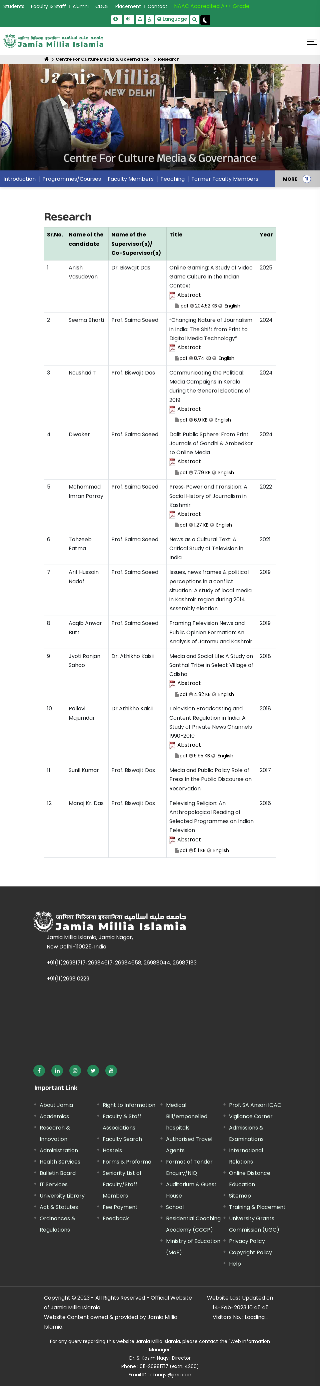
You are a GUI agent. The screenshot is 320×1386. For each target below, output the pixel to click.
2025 (266, 267)
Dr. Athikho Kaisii (132, 656)
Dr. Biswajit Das (130, 267)
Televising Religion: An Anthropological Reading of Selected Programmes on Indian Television (211, 827)
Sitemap (240, 1196)
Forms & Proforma (127, 1162)
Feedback (116, 1218)
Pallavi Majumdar (82, 713)
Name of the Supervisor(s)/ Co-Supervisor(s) (136, 243)
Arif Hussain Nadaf (84, 576)
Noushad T (82, 373)
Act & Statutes (59, 1207)
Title (175, 234)
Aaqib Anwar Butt (85, 627)
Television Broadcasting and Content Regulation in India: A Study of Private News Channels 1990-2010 (211, 732)
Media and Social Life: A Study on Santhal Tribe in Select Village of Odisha (211, 675)
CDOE (102, 6)
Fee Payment (120, 1207)
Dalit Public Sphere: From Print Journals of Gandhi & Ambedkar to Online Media (211, 454)
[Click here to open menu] (312, 42)
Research (169, 59)
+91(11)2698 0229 (68, 978)
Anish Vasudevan (83, 272)
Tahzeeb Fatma (80, 544)
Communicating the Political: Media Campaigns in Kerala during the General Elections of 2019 (211, 396)
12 (49, 803)
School (175, 1207)
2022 (266, 487)
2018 (265, 656)
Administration (59, 1150)
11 (48, 770)
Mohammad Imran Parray (86, 491)
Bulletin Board (58, 1173)
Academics (54, 1116)
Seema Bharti (86, 320)
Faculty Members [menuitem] (131, 179)
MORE (290, 178)
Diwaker (79, 434)
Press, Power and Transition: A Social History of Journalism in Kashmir (211, 506)
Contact (157, 6)
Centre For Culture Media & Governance (102, 59)
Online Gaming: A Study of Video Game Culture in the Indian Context (211, 287)
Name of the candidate (86, 239)
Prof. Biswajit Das (133, 373)
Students (13, 6)
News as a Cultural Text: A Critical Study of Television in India (206, 548)
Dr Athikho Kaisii (132, 708)
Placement (128, 6)
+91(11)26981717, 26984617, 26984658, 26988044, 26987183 (122, 962)
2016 (265, 803)
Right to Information (129, 1105)
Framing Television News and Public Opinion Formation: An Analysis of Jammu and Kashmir (210, 632)
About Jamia (56, 1105)
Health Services (60, 1162)
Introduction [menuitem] (19, 179)
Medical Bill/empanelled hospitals (186, 1116)
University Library (62, 1196)
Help (235, 1264)
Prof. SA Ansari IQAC (255, 1105)
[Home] (46, 59)
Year (266, 234)
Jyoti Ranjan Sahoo (84, 660)
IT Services (54, 1184)
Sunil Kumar (84, 770)
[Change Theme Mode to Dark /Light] (205, 20)
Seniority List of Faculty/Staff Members (122, 1184)
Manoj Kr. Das (86, 803)
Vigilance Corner (251, 1116)
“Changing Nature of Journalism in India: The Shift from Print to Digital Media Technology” (211, 339)
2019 (265, 572)
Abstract (189, 295)
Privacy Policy (247, 1241)
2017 (265, 770)
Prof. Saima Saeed (134, 320)
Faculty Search (122, 1139)
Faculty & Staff (48, 6)
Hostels (112, 1150)
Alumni (81, 6)
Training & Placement (257, 1207)
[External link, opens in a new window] (39, 1071)
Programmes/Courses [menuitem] (71, 179)
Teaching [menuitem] (172, 179)
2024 (266, 320)
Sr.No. (55, 234)
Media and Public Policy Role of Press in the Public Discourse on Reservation (210, 779)
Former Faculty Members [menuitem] (224, 179)
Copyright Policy (250, 1252)
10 (49, 708)
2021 (265, 539)
